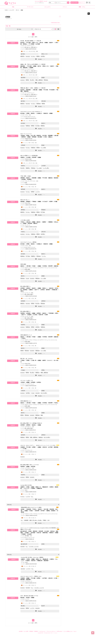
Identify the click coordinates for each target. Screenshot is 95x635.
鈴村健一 (23, 509)
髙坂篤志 (25, 289)
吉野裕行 (28, 288)
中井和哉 (45, 266)
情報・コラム (82, 6)
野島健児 (28, 201)
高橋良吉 (51, 532)
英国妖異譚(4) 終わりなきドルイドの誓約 (31, 507)
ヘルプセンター (42, 631)
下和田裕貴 (51, 313)
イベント (65, 6)
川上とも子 (26, 488)
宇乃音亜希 (52, 89)
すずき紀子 (45, 201)
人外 (48, 520)
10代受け (43, 56)
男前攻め (46, 80)
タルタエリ (49, 360)
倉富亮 (44, 360)
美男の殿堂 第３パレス (26, 335)
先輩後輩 (26, 520)
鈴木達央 (22, 113)
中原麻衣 (33, 488)
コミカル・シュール (33, 546)
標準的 (38, 56)
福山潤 (27, 597)
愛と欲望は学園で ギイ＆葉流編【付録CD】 (31, 423)
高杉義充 (29, 179)
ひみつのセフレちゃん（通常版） (28, 242)
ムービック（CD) (29, 292)
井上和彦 (47, 531)
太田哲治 (42, 289)
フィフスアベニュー (29, 45)
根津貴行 (53, 510)
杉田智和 (22, 288)
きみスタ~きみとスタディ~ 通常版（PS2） (31, 576)
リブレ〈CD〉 (28, 115)
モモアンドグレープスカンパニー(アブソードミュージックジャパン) (41, 267)
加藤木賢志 (45, 532)
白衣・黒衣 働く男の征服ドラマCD (29, 595)
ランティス (27, 225)
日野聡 (27, 113)
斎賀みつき (38, 487)
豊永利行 (33, 560)
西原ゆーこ (45, 288)
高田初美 (30, 223)
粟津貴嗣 (50, 135)
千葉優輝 (31, 67)
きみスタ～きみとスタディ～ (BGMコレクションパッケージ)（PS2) (37, 445)
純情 (26, 182)
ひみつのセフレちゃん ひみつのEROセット (31, 111)
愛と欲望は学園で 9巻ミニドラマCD (29, 464)
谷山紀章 (29, 534)
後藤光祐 (50, 177)
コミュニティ (47, 6)
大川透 (24, 448)
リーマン (44, 256)
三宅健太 (22, 360)
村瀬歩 (27, 135)
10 (46, 1)
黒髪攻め (37, 278)
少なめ (27, 278)
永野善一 (34, 447)
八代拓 (45, 137)
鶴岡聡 (48, 510)
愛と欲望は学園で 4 (25, 286)
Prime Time (27, 203)
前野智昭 (22, 177)
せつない (33, 56)
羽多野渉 (22, 313)
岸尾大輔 (35, 89)
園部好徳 (25, 67)
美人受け (32, 80)
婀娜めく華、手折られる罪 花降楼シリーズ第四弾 (32, 64)
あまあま (28, 56)
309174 (41, 1)
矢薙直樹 (22, 447)
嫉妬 (42, 415)
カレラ (75, 631)
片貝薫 (55, 201)
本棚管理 (13, 42)
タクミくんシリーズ (29, 537)
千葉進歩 (34, 201)
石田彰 (27, 487)
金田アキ (37, 289)
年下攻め (37, 125)
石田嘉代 (29, 314)
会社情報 (20, 631)
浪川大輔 (46, 509)
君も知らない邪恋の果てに (31, 47)
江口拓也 (35, 314)
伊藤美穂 (50, 222)
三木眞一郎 (33, 360)
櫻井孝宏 (35, 531)
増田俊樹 (34, 137)
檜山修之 (22, 597)
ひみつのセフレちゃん (30, 116)
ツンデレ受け (46, 168)
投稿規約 (36, 631)
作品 (13, 6)
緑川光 (41, 42)
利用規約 (31, 631)
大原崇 (46, 314)
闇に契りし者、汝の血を (26, 358)
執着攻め (39, 103)
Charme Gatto (28, 159)
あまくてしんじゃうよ (26, 133)
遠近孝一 (51, 42)
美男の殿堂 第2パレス (25, 401)
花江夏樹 (40, 137)
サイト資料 (26, 631)
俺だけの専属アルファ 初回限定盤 (28, 155)
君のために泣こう (24, 199)
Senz (26, 490)
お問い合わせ (59, 631)
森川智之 (22, 42)
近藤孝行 (22, 487)
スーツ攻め (43, 278)
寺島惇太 (22, 157)
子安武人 (22, 222)
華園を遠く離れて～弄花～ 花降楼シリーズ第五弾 (32, 88)
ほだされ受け (44, 393)
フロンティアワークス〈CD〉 (32, 181)
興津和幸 (24, 137)
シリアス (37, 191)
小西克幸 (22, 382)
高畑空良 (39, 135)
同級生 (44, 520)
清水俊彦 (33, 532)
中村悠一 (34, 266)
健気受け (22, 56)
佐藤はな (50, 137)
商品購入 (38, 59)
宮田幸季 (34, 157)
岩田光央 (52, 531)
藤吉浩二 (36, 223)
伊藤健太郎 (39, 488)
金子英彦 (50, 447)
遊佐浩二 (33, 113)
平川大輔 (28, 42)
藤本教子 (48, 289)
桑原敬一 (45, 222)
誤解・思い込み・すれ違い (35, 520)
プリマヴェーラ (28, 450)
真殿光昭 (56, 266)
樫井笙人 (25, 44)
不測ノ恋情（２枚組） (26, 176)
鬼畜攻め (43, 327)
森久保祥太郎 (23, 531)
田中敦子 (43, 510)
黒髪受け (43, 125)
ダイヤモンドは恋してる (26, 380)
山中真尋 (38, 44)
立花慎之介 (39, 113)
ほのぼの (32, 278)
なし (32, 496)
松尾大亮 (41, 314)
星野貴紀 (22, 201)
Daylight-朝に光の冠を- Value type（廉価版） (32, 557)
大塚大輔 (56, 135)
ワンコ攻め (43, 147)
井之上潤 (33, 135)
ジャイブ (27, 599)
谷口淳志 (45, 135)
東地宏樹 (52, 509)
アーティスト (30, 6)
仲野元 (56, 313)
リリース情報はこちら (68, 631)
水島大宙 (28, 222)
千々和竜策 (31, 44)
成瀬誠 (46, 42)
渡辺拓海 (56, 177)
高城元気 (46, 113)
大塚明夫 (51, 487)
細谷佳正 (51, 288)
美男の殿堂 (23, 264)
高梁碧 (24, 223)
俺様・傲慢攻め (39, 80)
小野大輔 (28, 266)
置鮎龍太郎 (45, 487)
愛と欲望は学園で (29, 294)
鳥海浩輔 (34, 177)
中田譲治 (24, 534)
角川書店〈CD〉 (29, 535)
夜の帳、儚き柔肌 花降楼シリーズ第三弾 (30, 40)
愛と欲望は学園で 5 (25, 311)
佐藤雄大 (31, 289)
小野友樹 (22, 135)
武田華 (50, 201)
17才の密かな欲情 (25, 220)
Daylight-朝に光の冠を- (26, 485)
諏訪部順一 (23, 66)
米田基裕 (24, 179)
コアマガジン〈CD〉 (30, 426)
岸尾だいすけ (35, 42)
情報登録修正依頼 (55, 22)
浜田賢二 (27, 532)
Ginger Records (28, 138)
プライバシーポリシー (51, 631)
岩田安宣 (33, 466)
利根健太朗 (54, 289)
